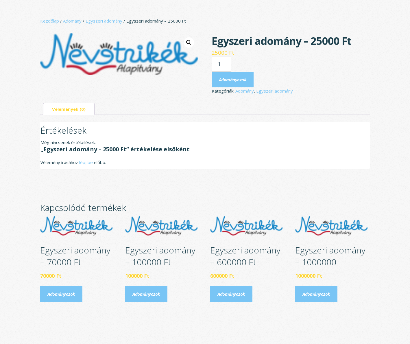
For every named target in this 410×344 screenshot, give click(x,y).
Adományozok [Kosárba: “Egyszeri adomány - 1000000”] (316, 294)
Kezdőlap (49, 21)
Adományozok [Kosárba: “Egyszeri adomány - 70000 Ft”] (61, 294)
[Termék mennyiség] (221, 64)
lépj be (86, 162)
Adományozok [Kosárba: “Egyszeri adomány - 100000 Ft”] (146, 294)
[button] (189, 42)
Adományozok (233, 79)
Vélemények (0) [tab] (69, 109)
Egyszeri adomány (104, 21)
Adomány (72, 21)
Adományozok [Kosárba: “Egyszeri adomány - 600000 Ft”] (231, 294)
